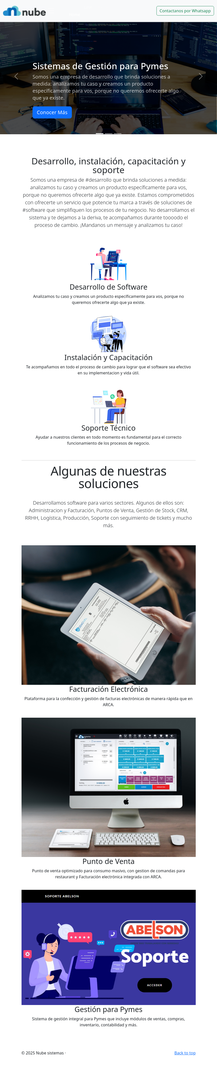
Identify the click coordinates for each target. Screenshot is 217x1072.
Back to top (185, 1053)
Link (88, 7)
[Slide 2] (108, 134)
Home (74, 14)
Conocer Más (52, 112)
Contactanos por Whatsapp (185, 11)
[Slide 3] (117, 134)
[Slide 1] (99, 134)
